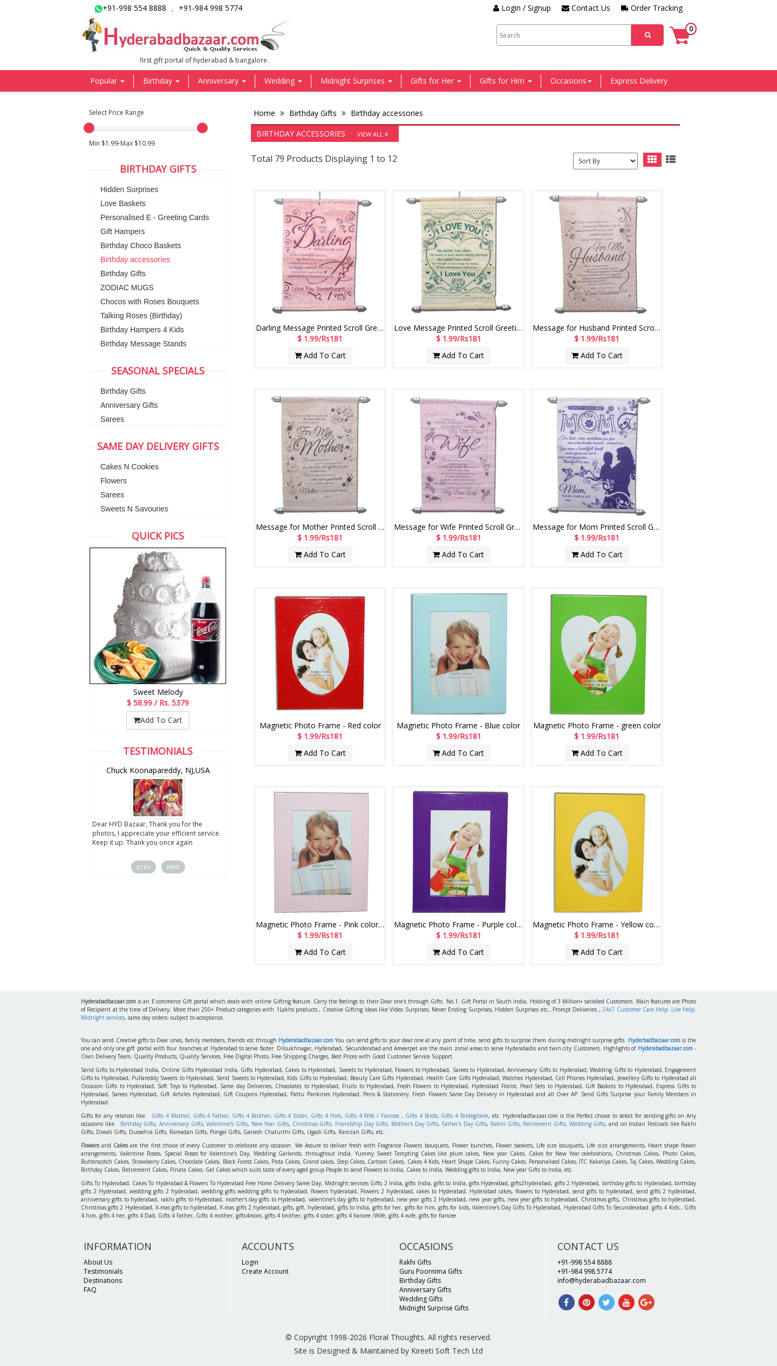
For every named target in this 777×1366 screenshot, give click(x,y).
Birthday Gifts (123, 273)
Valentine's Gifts (227, 1124)
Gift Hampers (122, 231)
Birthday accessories (135, 259)
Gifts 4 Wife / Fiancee (372, 1115)
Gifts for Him (506, 81)
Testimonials (103, 1271)
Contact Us (586, 8)
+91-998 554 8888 (130, 8)
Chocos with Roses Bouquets (149, 301)
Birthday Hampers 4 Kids (142, 329)
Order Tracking (652, 8)
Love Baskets (123, 203)
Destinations (103, 1280)
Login (250, 1262)
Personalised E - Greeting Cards (154, 217)
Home (265, 113)
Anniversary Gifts (129, 405)
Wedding (283, 81)
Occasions (571, 81)
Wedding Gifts (587, 1124)
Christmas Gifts (312, 1124)
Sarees (112, 419)
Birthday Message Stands (143, 343)
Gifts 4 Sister (291, 1115)
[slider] (89, 127)
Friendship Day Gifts (361, 1124)
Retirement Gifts (544, 1124)
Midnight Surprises (356, 81)
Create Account (265, 1271)
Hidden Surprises (129, 189)
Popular (107, 81)
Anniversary (222, 81)
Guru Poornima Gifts (430, 1271)
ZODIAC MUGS (127, 287)
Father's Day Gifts (464, 1124)
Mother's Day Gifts (414, 1124)
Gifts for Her (436, 81)
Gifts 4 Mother (170, 1115)
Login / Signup (522, 8)
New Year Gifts (270, 1124)
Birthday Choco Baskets (140, 245)
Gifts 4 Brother (251, 1115)
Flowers (113, 480)
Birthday (161, 81)
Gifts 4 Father (211, 1115)
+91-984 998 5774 (210, 8)
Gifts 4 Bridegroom (464, 1115)
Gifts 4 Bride (421, 1115)
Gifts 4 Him (326, 1115)
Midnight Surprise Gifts (433, 1308)
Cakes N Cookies (129, 466)
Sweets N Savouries (134, 508)
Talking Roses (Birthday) (141, 315)
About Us (98, 1262)
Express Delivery (638, 81)
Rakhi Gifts (505, 1124)
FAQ (90, 1289)
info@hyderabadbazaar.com (601, 1280)
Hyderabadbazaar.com (305, 1040)
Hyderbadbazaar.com (654, 1040)
